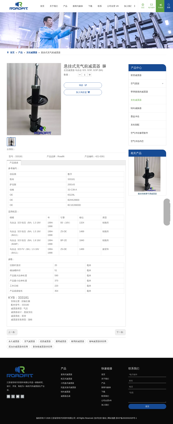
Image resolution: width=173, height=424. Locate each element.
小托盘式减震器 (67, 383)
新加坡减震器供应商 (42, 346)
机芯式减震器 (66, 379)
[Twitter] (13, 396)
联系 (100, 6)
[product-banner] (86, 30)
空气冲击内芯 (137, 141)
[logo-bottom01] (20, 372)
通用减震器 (61, 341)
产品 (65, 6)
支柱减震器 (136, 100)
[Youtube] (17, 396)
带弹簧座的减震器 (139, 92)
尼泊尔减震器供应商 (18, 346)
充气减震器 (29, 341)
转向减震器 (65, 392)
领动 (104, 418)
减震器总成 (65, 396)
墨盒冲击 (135, 116)
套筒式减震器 (66, 374)
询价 (83, 85)
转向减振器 (136, 108)
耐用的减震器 (77, 341)
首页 (42, 6)
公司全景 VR (113, 6)
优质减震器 (45, 341)
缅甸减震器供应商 (97, 341)
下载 (90, 6)
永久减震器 (14, 341)
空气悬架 (135, 83)
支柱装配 (135, 125)
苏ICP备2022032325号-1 (126, 418)
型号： (12, 156)
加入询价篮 (83, 92)
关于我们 (54, 6)
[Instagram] (22, 396)
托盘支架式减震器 (68, 387)
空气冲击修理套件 (139, 133)
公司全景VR (106, 400)
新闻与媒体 (78, 6)
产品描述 (14, 163)
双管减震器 (136, 75)
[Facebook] (8, 396)
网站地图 (111, 418)
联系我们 (105, 396)
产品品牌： (52, 156)
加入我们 (128, 6)
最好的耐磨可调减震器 (147, 194)
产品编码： (90, 156)
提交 (147, 406)
